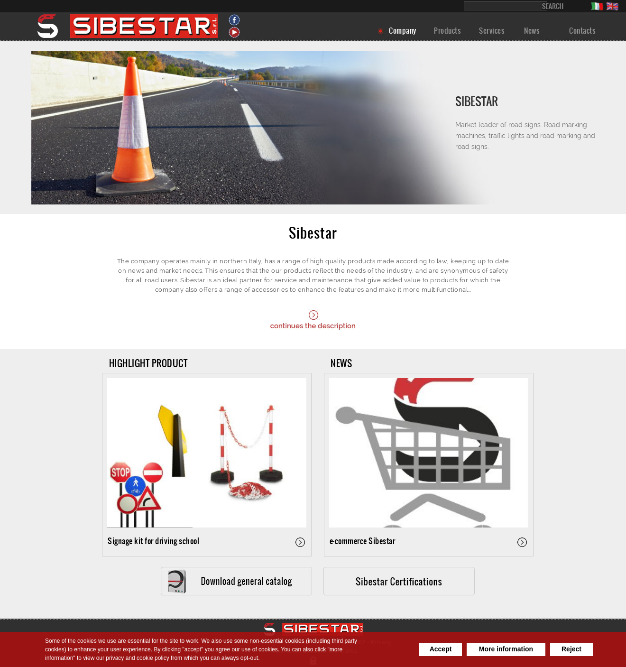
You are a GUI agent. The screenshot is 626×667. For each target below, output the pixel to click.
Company (402, 30)
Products (447, 30)
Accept (441, 649)
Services (491, 30)
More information (506, 649)
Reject (571, 649)
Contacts (582, 30)
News (531, 30)
